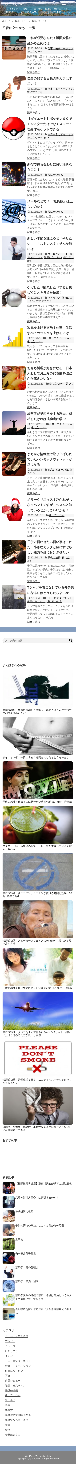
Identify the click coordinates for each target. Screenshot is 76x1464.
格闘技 (9, 1410)
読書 (7, 1425)
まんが (9, 1356)
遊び (46, 137)
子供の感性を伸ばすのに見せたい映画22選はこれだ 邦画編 (37, 988)
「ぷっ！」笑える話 (16, 1336)
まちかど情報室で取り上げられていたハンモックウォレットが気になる (49, 459)
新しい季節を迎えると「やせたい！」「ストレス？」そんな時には (49, 244)
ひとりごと (54, 254)
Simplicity (46, 1456)
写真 (7, 1375)
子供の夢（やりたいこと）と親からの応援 (39, 1225)
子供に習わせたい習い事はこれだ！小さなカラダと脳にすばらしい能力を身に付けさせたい (49, 547)
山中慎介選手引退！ (26, 1253)
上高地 (19, 1239)
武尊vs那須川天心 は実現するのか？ (37, 1197)
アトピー (10, 1341)
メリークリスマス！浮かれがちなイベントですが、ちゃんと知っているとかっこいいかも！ (49, 505)
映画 (7, 1405)
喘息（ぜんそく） (15, 1385)
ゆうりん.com (14, 4)
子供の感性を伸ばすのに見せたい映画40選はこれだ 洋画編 (37, 801)
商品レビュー (55, 469)
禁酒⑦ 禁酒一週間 (26, 1281)
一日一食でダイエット (60, 134)
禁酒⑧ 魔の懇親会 (26, 1267)
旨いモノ (10, 1400)
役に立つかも (35, 51)
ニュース (10, 1346)
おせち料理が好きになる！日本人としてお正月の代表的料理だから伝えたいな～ (49, 373)
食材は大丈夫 (12, 1434)
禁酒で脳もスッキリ (16, 1420)
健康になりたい (53, 257)
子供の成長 (54, 557)
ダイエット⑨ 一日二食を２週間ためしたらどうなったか (36, 757)
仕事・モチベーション (60, 48)
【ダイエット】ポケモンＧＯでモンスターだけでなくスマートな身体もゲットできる (49, 124)
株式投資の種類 (24, 1211)
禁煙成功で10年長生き (18, 1415)
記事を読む (33, 72)
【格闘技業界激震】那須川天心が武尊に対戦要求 (43, 1183)
